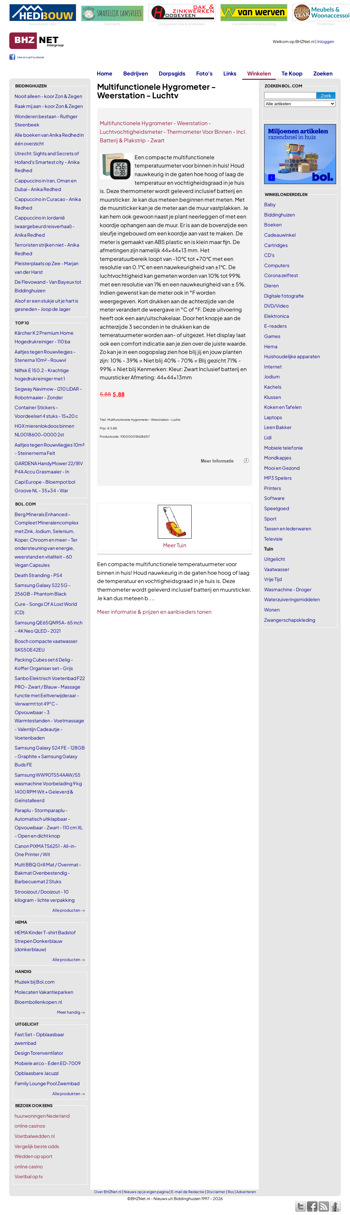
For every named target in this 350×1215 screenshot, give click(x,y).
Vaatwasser (276, 569)
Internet (273, 366)
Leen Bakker (278, 427)
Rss (231, 1192)
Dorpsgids (172, 73)
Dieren (271, 285)
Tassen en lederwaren (287, 528)
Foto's (204, 73)
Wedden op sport (33, 1156)
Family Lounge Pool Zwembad (47, 1083)
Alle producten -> (68, 910)
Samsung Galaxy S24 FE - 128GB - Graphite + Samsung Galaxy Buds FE (50, 756)
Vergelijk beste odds (37, 1146)
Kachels (272, 387)
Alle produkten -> (68, 1093)
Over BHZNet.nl (107, 1192)
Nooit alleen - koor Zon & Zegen (48, 96)
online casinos (30, 1126)
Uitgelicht (274, 559)
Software (274, 498)
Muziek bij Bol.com (35, 982)
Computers (276, 265)
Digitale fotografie (284, 296)
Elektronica (276, 316)
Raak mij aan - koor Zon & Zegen (49, 106)
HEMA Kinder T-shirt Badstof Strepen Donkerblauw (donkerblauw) (45, 940)
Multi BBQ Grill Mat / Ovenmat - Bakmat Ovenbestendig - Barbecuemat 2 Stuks (48, 872)
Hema (270, 346)
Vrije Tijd (273, 579)
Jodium (272, 376)
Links (229, 73)
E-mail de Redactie (187, 1192)
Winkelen (259, 73)
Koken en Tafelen (283, 407)
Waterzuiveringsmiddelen (292, 599)
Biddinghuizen (279, 215)
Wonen (272, 609)
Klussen (272, 397)
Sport (270, 518)
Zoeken (323, 73)
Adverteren (246, 1192)
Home (104, 73)
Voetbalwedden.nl (35, 1136)
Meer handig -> (71, 1012)
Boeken (273, 224)
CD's (269, 255)
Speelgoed (276, 508)
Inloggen (325, 41)
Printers (272, 488)
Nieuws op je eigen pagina (146, 1192)
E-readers (275, 326)
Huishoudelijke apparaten (292, 356)
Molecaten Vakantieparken (44, 992)
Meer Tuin (174, 545)
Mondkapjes (277, 458)
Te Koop (292, 73)
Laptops (273, 417)
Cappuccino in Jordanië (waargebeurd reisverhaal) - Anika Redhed (45, 226)
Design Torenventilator (39, 1053)
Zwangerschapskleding (289, 620)
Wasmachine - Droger (288, 589)
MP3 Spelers (278, 478)
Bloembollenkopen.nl (38, 1002)
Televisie (273, 539)
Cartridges (276, 245)
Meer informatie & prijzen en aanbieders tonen (154, 611)
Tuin (268, 549)
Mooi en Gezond (282, 468)
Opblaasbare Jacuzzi (37, 1073)
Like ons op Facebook (30, 57)
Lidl (267, 437)
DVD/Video (276, 306)
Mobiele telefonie (283, 448)
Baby (270, 204)
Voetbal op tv (29, 1176)
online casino (29, 1166)
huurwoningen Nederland (42, 1116)
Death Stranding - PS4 (38, 575)
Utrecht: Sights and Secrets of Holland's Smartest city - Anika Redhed (47, 161)
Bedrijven (135, 73)
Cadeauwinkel (280, 235)
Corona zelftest (281, 275)
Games (272, 336)
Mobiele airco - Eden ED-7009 (48, 1063)
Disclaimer (215, 1192)
